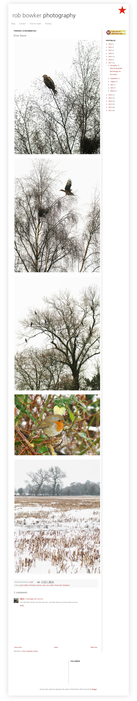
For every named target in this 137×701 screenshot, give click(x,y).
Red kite (39, 585)
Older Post (93, 647)
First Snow (113, 74)
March (112, 91)
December (113, 65)
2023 (110, 47)
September (114, 78)
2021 (110, 50)
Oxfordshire (32, 585)
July (111, 85)
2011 (110, 110)
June (112, 88)
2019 (110, 56)
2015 (110, 98)
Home (56, 647)
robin (43, 585)
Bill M (22, 599)
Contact (22, 24)
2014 (110, 101)
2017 (110, 63)
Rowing (48, 24)
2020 (110, 53)
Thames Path (58, 585)
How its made (35, 24)
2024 (110, 44)
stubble (52, 585)
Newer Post (18, 647)
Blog (13, 24)
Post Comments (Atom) (30, 651)
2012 (110, 107)
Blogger (94, 689)
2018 (110, 60)
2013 (110, 104)
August (112, 81)
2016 (110, 95)
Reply (22, 605)
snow (47, 585)
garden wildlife (23, 585)
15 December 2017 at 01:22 (34, 599)
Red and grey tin (115, 71)
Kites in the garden (116, 68)
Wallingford (66, 585)
